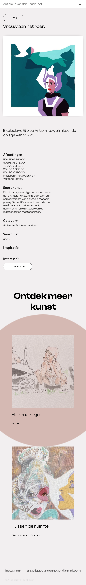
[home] (22, 4)
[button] (80, 4)
